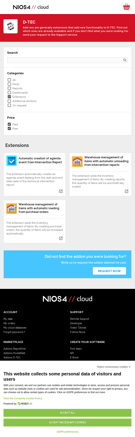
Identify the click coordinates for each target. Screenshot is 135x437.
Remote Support (79, 318)
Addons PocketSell (14, 353)
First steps (76, 348)
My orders (9, 323)
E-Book (74, 357)
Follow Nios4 (77, 332)
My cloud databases (15, 327)
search (125, 60)
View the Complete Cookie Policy (23, 398)
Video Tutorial (78, 327)
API (72, 353)
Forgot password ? (14, 332)
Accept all (67, 412)
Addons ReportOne (15, 348)
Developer (76, 323)
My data (8, 318)
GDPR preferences (67, 431)
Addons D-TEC (12, 357)
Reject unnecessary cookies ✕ (114, 366)
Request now (109, 271)
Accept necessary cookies (67, 422)
